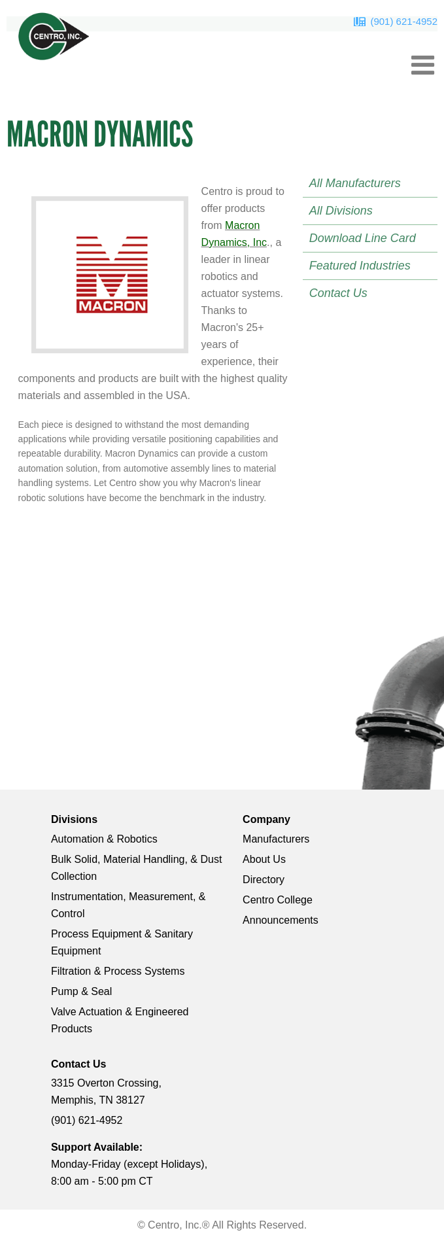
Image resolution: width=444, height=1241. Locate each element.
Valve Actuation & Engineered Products (120, 1020)
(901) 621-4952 (403, 21)
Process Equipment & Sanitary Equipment (122, 942)
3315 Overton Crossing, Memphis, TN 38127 (106, 1091)
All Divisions (341, 210)
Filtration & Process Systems (118, 971)
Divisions (74, 819)
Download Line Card (362, 238)
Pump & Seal (81, 991)
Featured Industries (360, 265)
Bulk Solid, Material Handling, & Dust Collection (136, 868)
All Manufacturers (355, 183)
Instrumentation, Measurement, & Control (128, 905)
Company (266, 819)
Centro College (278, 899)
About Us (264, 859)
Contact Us (338, 293)
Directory (263, 879)
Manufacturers (276, 839)
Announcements (280, 920)
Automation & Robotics (104, 839)
